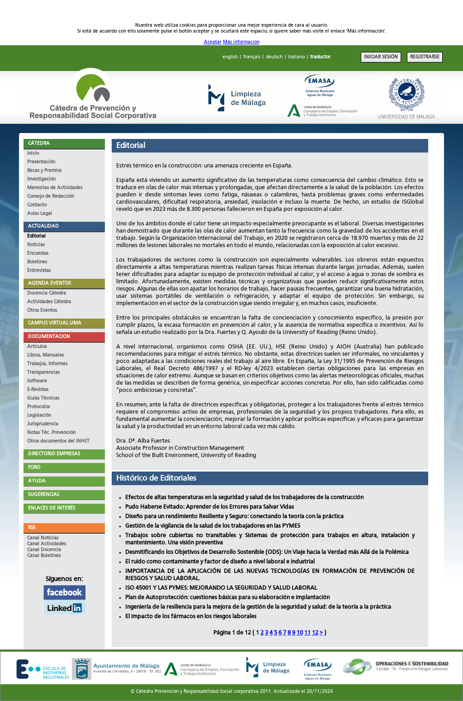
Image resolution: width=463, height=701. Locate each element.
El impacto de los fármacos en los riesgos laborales (190, 617)
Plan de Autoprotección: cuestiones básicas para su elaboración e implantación (227, 598)
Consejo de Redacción (50, 196)
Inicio (33, 153)
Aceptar (213, 42)
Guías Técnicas (43, 398)
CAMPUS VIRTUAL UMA (54, 323)
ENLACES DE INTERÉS (51, 508)
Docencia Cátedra (46, 293)
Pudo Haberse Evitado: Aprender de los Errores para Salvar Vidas (209, 507)
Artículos (37, 346)
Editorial (36, 236)
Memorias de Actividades (54, 188)
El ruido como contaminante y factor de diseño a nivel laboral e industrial (220, 562)
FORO (34, 467)
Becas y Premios (44, 170)
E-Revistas (37, 389)
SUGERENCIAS (43, 494)
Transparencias (43, 372)
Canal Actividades (46, 544)
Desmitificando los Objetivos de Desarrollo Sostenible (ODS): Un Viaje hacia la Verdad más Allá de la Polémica (267, 552)
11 (307, 633)
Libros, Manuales (45, 355)
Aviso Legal (39, 213)
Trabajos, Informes (47, 364)
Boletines (37, 262)
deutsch (274, 57)
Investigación (41, 179)
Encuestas (37, 253)
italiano (296, 57)
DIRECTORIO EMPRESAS (54, 454)
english (230, 57)
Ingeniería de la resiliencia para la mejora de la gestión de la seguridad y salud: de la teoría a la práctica (258, 607)
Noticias (36, 245)
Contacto (37, 205)
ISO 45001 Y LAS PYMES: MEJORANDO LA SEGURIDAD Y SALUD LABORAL (221, 588)
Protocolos (38, 407)
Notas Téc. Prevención (51, 432)
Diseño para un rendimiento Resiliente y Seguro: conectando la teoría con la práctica (234, 517)
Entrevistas (39, 270)
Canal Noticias (42, 538)
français (251, 57)
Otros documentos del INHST (58, 441)
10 (300, 633)
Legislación (39, 415)
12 (315, 633)
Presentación (41, 162)
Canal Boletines (44, 555)
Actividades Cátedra (49, 302)
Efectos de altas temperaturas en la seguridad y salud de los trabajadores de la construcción (244, 498)
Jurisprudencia (42, 424)
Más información (241, 42)
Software (37, 381)
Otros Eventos (42, 310)
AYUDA (37, 481)
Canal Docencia (44, 550)
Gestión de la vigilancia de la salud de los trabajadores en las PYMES (212, 526)
